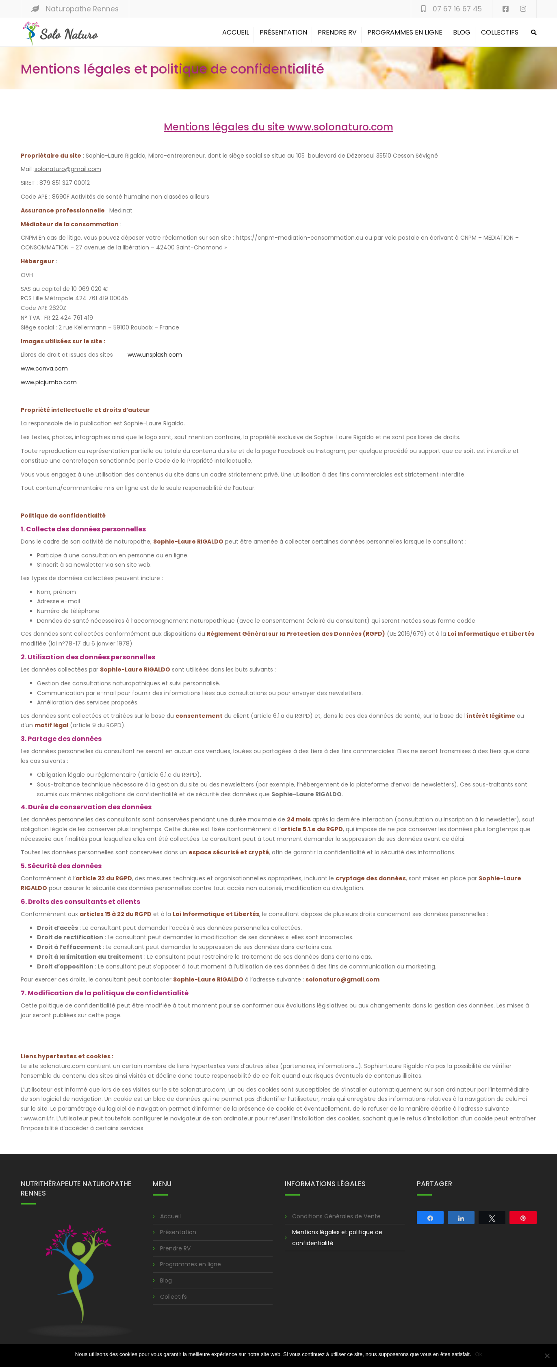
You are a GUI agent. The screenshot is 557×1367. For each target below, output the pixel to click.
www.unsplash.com (155, 355)
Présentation (283, 32)
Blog (461, 32)
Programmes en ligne (404, 32)
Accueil (235, 32)
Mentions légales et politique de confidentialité (337, 1237)
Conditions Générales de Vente (336, 1216)
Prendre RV (337, 32)
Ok (478, 1354)
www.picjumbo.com (49, 382)
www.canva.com (44, 368)
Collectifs (499, 32)
